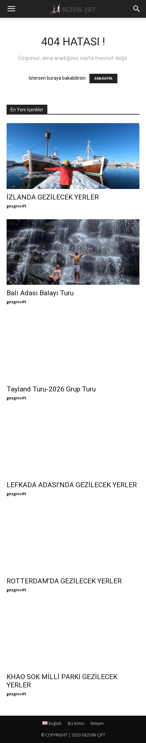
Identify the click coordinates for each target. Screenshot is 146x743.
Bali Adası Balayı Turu (40, 293)
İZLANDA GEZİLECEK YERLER (53, 197)
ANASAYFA (103, 78)
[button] (137, 9)
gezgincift (16, 205)
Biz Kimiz (76, 723)
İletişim (97, 723)
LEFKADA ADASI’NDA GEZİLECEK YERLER (72, 485)
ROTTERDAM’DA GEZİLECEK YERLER (64, 581)
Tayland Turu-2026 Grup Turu (51, 389)
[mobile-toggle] (11, 9)
